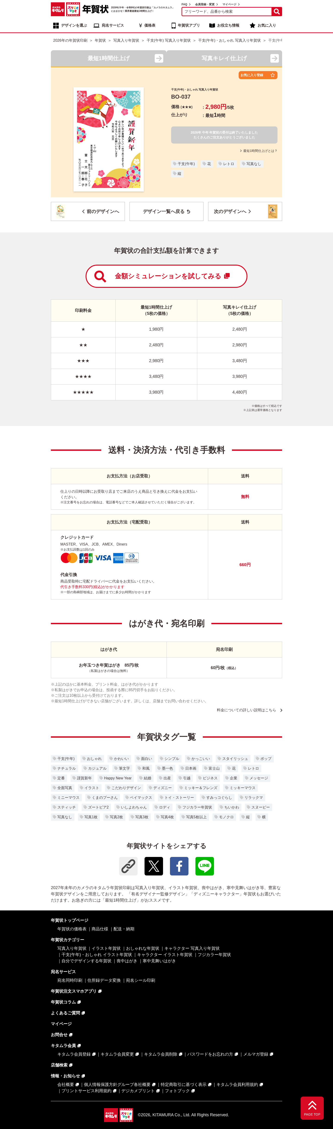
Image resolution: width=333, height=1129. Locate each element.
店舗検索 (59, 1065)
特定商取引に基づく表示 (184, 1084)
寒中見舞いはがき (159, 961)
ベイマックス (141, 798)
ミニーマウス (68, 798)
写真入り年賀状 (71, 948)
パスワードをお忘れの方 (210, 1054)
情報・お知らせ (65, 1076)
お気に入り (267, 25)
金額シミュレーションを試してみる (162, 276)
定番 (61, 778)
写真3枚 (141, 817)
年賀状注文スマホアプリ (74, 991)
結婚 (147, 778)
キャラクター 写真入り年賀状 (192, 948)
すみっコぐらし (219, 798)
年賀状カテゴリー (67, 940)
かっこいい (200, 759)
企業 (233, 778)
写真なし (254, 164)
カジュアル (97, 768)
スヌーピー (260, 807)
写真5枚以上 (196, 817)
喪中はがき (127, 961)
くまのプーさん (105, 798)
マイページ (229, 4)
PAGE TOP (312, 1114)
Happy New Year (118, 778)
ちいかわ (231, 807)
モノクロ (226, 817)
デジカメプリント (138, 1090)
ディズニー (162, 788)
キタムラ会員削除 (160, 1054)
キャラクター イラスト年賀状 (164, 954)
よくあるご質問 (65, 1013)
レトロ (228, 164)
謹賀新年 (84, 778)
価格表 (149, 25)
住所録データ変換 (104, 980)
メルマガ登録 (255, 1054)
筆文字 (124, 768)
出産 (167, 778)
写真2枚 (116, 817)
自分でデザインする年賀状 (86, 961)
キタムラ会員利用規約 (237, 1084)
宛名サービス (113, 25)
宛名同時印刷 (69, 980)
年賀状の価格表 (71, 929)
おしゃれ (94, 759)
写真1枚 (91, 817)
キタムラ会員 (63, 1045)
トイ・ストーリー (179, 798)
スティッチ (66, 807)
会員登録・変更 (205, 4)
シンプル (171, 759)
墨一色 (167, 768)
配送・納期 (124, 929)
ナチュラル (66, 768)
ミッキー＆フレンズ (200, 788)
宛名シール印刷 (140, 980)
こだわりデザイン (126, 788)
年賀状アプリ (189, 25)
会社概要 (65, 1084)
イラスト (91, 788)
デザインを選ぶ (74, 25)
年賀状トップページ (69, 920)
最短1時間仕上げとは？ (259, 151)
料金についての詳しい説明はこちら (246, 710)
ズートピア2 (98, 807)
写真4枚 (167, 817)
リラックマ (253, 798)
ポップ (265, 759)
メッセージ (259, 778)
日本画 (190, 768)
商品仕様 (100, 929)
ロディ (164, 807)
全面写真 (64, 788)
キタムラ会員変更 (117, 1054)
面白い (146, 759)
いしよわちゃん (134, 807)
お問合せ (59, 1034)
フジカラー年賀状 (197, 807)
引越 (187, 778)
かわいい (121, 759)
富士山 (214, 768)
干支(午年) (186, 164)
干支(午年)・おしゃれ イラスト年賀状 (97, 954)
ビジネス (210, 778)
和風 (146, 768)
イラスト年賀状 (106, 948)
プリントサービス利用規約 (86, 1090)
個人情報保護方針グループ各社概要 (117, 1084)
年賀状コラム (63, 1002)
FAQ (184, 4)
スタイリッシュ (235, 759)
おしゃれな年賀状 (142, 948)
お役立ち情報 (228, 25)
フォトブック (177, 1090)
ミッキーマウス (243, 788)
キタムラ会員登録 (74, 1054)
